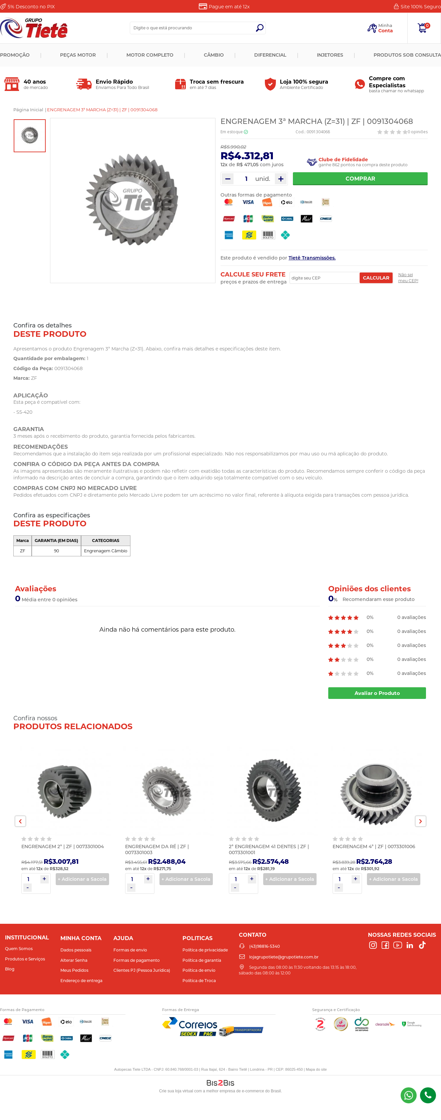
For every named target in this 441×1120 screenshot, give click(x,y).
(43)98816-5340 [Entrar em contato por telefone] (428, 1095)
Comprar (360, 179)
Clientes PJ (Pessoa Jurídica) (141, 970)
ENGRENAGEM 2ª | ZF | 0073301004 (62, 846)
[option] (29, 136)
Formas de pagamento (136, 960)
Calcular (376, 278)
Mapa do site (316, 1069)
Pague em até (229, 7)
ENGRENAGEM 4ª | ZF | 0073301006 (374, 846)
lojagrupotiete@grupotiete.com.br (284, 956)
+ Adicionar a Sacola (82, 879)
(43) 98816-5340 (409, 1095)
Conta (385, 31)
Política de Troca (199, 980)
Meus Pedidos (74, 970)
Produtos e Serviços (25, 958)
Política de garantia (201, 960)
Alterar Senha (73, 960)
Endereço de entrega (81, 980)
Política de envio (198, 970)
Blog (9, 968)
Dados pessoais (75, 949)
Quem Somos (19, 948)
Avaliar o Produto (377, 693)
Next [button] (421, 821)
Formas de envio (130, 949)
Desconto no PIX (31, 7)
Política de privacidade (205, 949)
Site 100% (421, 7)
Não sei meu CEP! (408, 277)
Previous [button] (20, 821)
